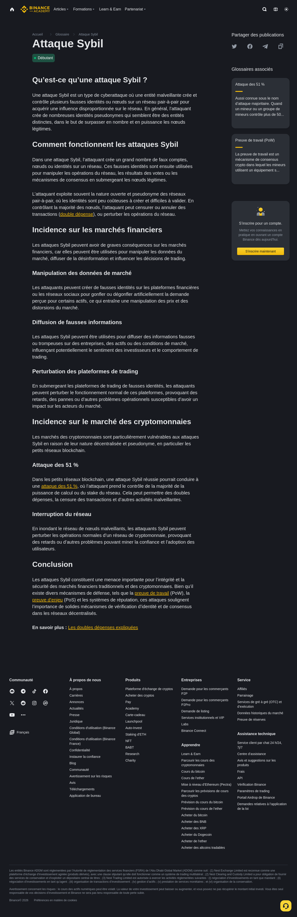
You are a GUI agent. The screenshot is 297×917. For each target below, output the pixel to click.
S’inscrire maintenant (260, 251)
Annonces (76, 702)
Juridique (76, 721)
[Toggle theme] (286, 9)
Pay (128, 702)
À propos (75, 689)
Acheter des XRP (193, 828)
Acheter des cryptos (139, 695)
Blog (72, 763)
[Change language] (275, 9)
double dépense (76, 214)
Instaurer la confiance (84, 757)
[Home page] (35, 9)
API (240, 778)
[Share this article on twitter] (234, 46)
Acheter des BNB (193, 821)
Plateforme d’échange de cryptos (149, 689)
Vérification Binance (251, 784)
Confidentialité (79, 750)
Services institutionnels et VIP (202, 718)
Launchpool (133, 721)
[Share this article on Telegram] (265, 46)
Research (132, 754)
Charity (130, 760)
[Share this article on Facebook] (250, 46)
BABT (129, 747)
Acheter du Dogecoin (196, 834)
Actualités (76, 708)
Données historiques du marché (260, 713)
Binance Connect (193, 731)
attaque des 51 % (59, 486)
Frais (241, 771)
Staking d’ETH (135, 734)
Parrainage (245, 695)
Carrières (76, 695)
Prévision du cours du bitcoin (202, 802)
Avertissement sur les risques (90, 776)
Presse (74, 715)
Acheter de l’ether (194, 841)
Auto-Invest (133, 728)
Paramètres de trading (253, 791)
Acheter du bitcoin (194, 815)
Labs (184, 724)
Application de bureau (85, 796)
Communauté (79, 770)
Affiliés (242, 689)
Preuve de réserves (251, 719)
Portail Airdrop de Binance (256, 797)
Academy (132, 708)
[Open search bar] (263, 9)
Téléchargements (81, 789)
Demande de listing (195, 711)
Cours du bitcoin (193, 771)
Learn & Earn (191, 754)
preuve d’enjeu (47, 599)
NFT (128, 741)
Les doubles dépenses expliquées (103, 627)
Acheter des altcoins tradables (203, 847)
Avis (72, 783)
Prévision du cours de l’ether (202, 808)
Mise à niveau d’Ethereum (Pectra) (206, 784)
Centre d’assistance (251, 754)
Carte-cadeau (135, 715)
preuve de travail (152, 593)
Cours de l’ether (192, 778)
